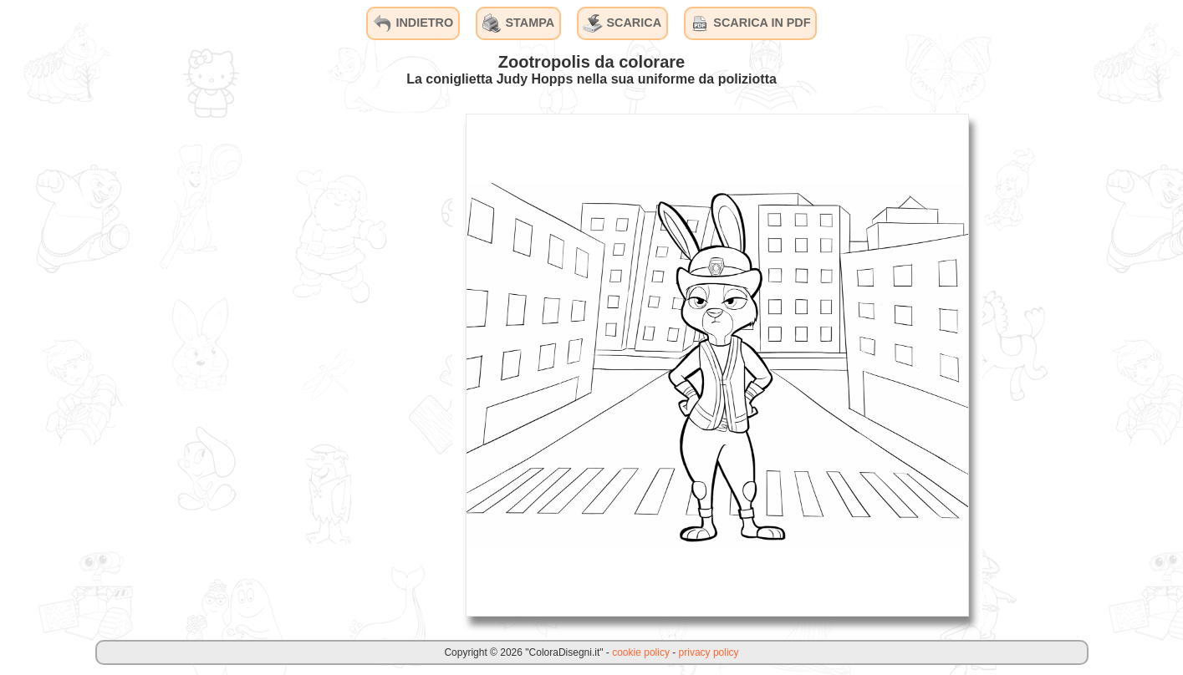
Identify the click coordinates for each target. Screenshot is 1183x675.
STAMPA (518, 23)
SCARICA (622, 23)
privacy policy (709, 652)
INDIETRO (412, 23)
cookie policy (641, 652)
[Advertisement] (326, 364)
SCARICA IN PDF (750, 23)
